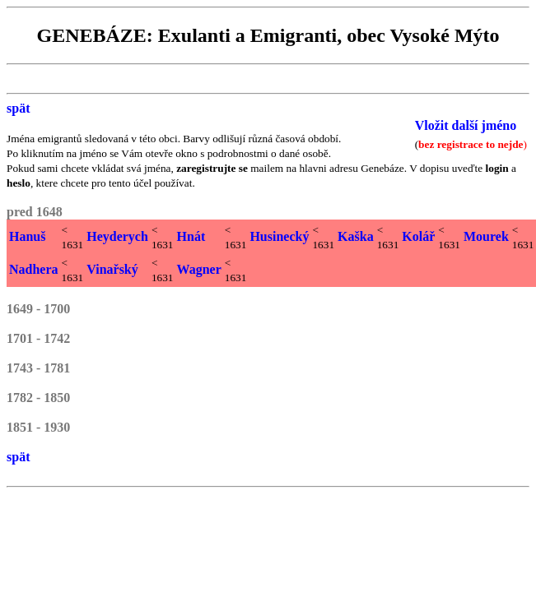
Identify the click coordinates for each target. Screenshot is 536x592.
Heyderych (117, 236)
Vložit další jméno (466, 125)
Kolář (418, 236)
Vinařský (112, 269)
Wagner (199, 269)
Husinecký (279, 236)
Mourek (486, 236)
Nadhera (33, 269)
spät (18, 108)
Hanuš (27, 236)
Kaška (356, 236)
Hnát (191, 236)
